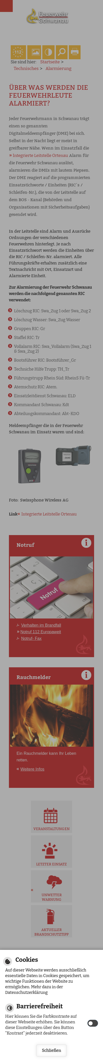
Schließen (51, 1050)
